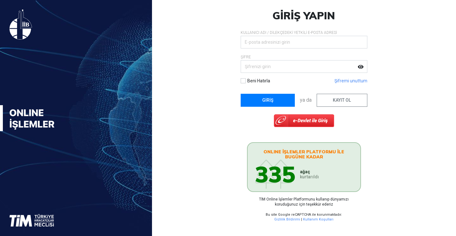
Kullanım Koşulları (318, 219)
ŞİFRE (246, 57)
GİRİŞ (267, 100)
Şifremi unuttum (350, 80)
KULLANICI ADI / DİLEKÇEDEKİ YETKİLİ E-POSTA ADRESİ (289, 32)
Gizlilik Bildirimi (287, 219)
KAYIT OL (342, 100)
